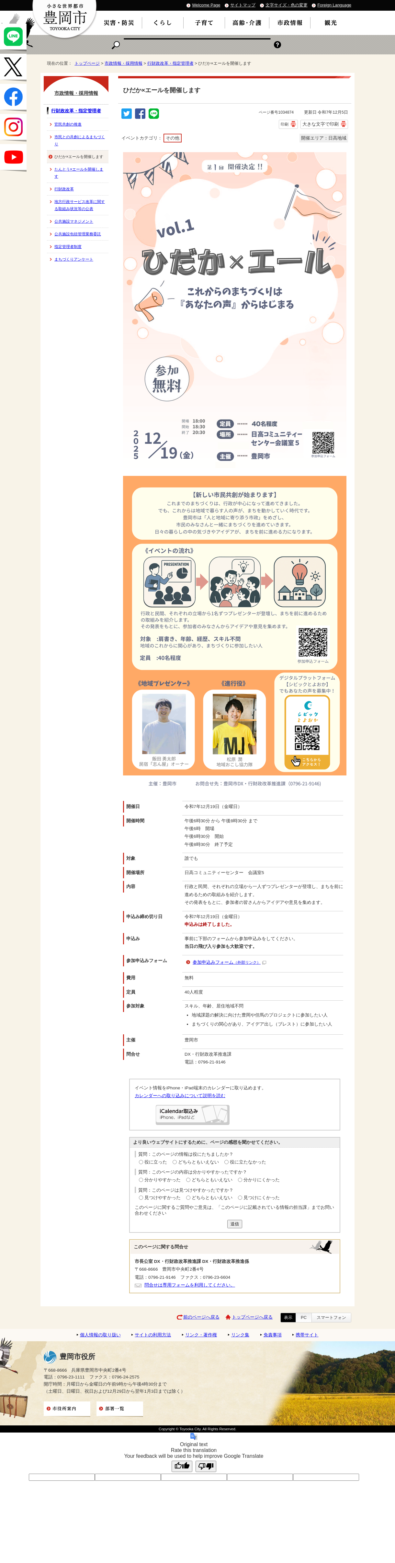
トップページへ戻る (252, 1317)
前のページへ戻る (201, 1317)
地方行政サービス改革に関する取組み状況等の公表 (79, 205)
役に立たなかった (248, 1162)
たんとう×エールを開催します (78, 173)
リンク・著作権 (201, 1334)
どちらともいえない (198, 1162)
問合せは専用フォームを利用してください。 (189, 1285)
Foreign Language (334, 5)
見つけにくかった (261, 1197)
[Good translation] (182, 1466)
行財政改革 (64, 189)
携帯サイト (307, 1334)
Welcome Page (206, 5)
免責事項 (273, 1334)
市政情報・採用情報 (123, 63)
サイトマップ (242, 5)
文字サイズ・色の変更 (286, 5)
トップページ (87, 63)
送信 (235, 1223)
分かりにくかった (261, 1179)
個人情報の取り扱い (100, 1334)
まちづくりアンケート (73, 259)
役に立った (155, 1162)
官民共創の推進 (68, 124)
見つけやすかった (162, 1197)
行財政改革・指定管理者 (170, 63)
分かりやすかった (162, 1179)
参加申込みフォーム (229, 962)
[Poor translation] (206, 1466)
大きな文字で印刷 (320, 124)
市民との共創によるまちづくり (79, 140)
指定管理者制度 (68, 246)
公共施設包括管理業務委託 (77, 234)
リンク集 (240, 1334)
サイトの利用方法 (153, 1334)
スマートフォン (331, 1317)
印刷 (284, 124)
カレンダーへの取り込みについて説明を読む (180, 1095)
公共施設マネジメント (73, 221)
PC (304, 1317)
